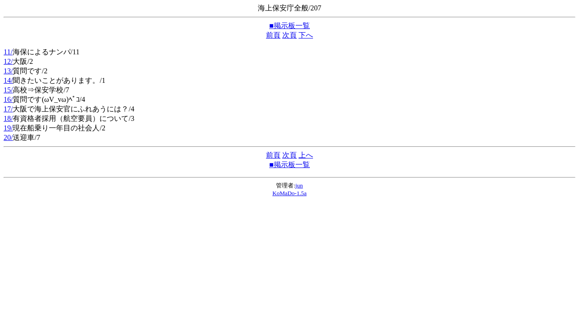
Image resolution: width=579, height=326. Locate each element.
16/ (8, 99)
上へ (306, 155)
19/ (8, 128)
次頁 (289, 35)
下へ (306, 35)
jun (299, 185)
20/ (8, 137)
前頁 (273, 35)
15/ (8, 90)
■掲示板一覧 (289, 25)
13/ (8, 71)
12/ (8, 61)
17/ (8, 109)
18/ (8, 118)
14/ (8, 80)
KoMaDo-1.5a (289, 193)
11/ (8, 52)
